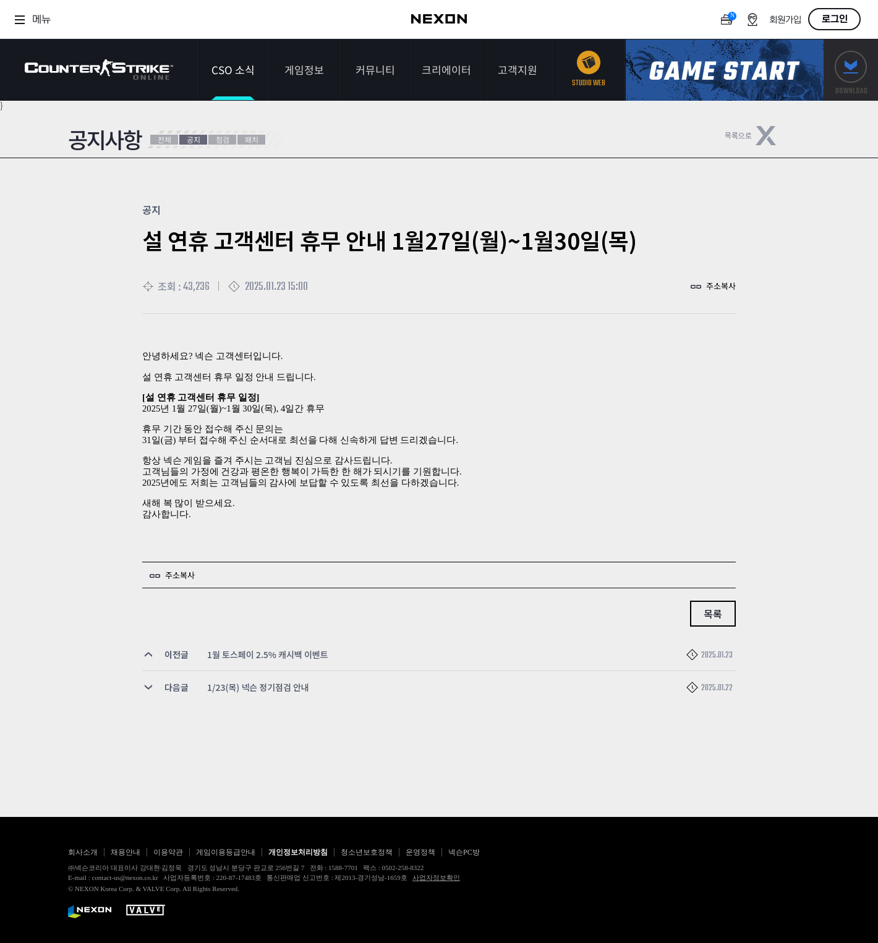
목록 (713, 613)
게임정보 (304, 69)
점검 (222, 139)
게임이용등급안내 (225, 852)
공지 (193, 139)
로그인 (835, 19)
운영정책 (420, 852)
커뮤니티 (375, 69)
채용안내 (125, 852)
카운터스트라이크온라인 (99, 69)
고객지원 (517, 69)
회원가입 (785, 20)
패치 (251, 139)
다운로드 (851, 70)
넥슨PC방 (464, 852)
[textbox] (439, 441)
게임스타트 (725, 70)
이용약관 (168, 852)
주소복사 (721, 286)
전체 (164, 139)
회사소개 (83, 852)
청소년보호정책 (367, 852)
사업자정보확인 (436, 877)
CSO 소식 (233, 69)
